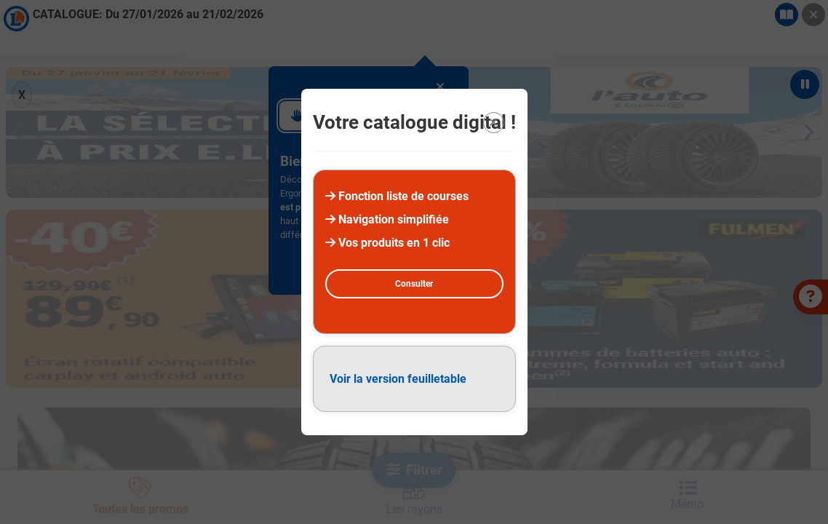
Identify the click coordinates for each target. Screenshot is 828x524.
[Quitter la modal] (493, 122)
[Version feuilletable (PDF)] (414, 379)
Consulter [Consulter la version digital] (414, 284)
